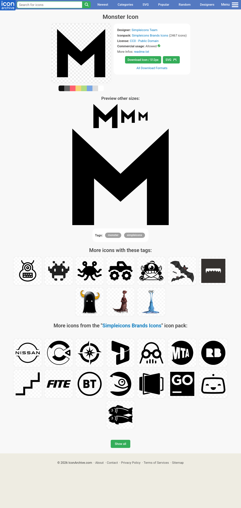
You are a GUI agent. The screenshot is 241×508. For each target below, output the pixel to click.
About (99, 462)
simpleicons (134, 235)
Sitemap (178, 462)
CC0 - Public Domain (144, 41)
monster (113, 235)
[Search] (86, 4)
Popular (163, 4)
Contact (112, 462)
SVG (146, 4)
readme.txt (141, 51)
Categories (125, 4)
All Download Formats (152, 68)
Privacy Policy (130, 462)
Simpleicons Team (144, 30)
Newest (102, 4)
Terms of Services (156, 462)
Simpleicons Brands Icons (150, 35)
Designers (207, 4)
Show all (120, 444)
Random (185, 4)
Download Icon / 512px (143, 60)
